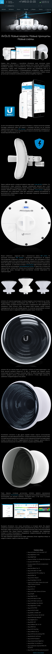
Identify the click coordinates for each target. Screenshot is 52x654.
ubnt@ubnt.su (10, 5)
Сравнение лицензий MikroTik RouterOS (37, 646)
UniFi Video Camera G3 (36, 601)
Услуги (18, 9)
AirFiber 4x (33, 575)
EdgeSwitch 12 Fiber (35, 605)
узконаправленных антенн (27, 266)
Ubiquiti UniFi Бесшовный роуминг (39, 650)
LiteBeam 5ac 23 (34, 631)
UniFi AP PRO (33, 608)
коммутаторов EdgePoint (37, 641)
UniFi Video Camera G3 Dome (38, 591)
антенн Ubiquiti (34, 577)
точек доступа (38, 184)
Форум (33, 9)
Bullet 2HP (33, 622)
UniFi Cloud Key (34, 629)
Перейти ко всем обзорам (38, 652)
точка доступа (30, 264)
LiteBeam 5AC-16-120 (35, 624)
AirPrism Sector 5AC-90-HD (37, 615)
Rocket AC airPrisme (35, 636)
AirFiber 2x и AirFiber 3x (36, 643)
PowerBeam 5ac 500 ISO (36, 603)
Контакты (11, 9)
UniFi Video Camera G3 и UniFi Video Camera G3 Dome (38, 583)
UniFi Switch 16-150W (35, 570)
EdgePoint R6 (33, 596)
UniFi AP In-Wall (34, 610)
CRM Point (33, 627)
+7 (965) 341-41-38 (45, 2)
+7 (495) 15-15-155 (28, 2)
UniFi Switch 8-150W (35, 598)
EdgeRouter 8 (33, 619)
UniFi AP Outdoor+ (35, 638)
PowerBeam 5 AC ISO (35, 580)
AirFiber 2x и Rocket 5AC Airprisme (41, 559)
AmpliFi (32, 594)
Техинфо (26, 9)
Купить (41, 9)
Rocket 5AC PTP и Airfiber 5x (37, 573)
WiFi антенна (19, 257)
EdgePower (33, 557)
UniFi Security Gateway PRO (37, 634)
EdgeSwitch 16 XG (34, 554)
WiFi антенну (21, 129)
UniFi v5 (32, 589)
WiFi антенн (44, 256)
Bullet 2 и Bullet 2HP (35, 612)
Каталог (4, 9)
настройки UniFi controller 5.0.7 (38, 552)
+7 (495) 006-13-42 (45, 1)
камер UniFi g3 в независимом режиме (38, 565)
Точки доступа (14, 495)
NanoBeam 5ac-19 (35, 568)
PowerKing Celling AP (35, 617)
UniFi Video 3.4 (36, 561)
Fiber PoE (32, 586)
